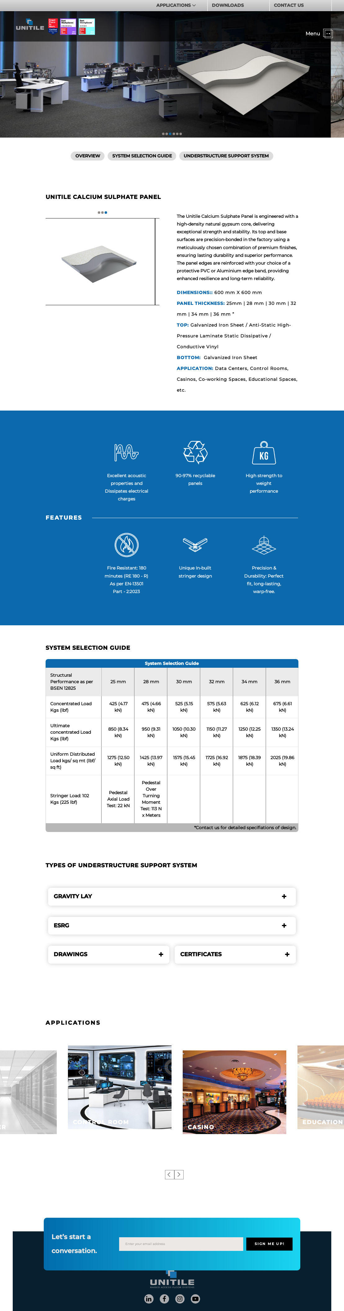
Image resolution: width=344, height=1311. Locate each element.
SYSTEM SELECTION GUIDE (142, 156)
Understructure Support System (226, 156)
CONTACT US (289, 5)
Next (179, 1174)
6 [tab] (180, 134)
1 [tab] (163, 134)
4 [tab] (173, 134)
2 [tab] (167, 134)
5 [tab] (177, 134)
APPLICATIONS (174, 5)
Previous (169, 1174)
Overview (87, 156)
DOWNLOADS (228, 5)
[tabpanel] (102, 261)
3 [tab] (170, 134)
